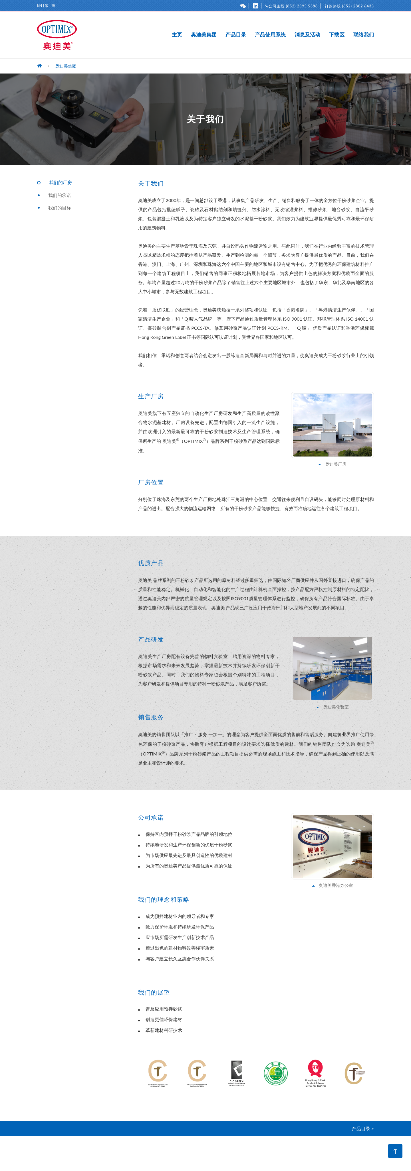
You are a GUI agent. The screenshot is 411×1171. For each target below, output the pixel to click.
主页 (177, 35)
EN (39, 5)
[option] (158, 1073)
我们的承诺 (59, 195)
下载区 (336, 35)
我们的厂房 (60, 182)
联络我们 (363, 35)
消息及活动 (307, 35)
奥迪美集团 (204, 35)
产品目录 (235, 35)
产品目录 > (363, 1128)
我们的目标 (59, 207)
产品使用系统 (270, 35)
